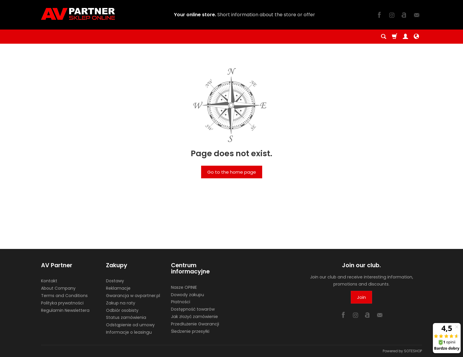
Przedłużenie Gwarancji (195, 324)
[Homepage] (78, 14)
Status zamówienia (126, 317)
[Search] (383, 37)
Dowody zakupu (187, 295)
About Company (58, 288)
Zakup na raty (120, 303)
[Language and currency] (416, 37)
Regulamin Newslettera (65, 310)
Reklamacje (118, 288)
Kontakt (49, 281)
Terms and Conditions (64, 296)
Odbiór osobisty (122, 310)
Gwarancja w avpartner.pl (133, 296)
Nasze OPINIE (184, 287)
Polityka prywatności (62, 303)
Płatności (180, 302)
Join (361, 297)
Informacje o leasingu (129, 332)
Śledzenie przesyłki (190, 331)
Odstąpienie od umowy (130, 325)
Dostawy (115, 281)
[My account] (405, 37)
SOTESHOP (413, 350)
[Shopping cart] (394, 37)
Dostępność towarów (193, 309)
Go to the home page (231, 172)
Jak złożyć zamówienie (194, 316)
